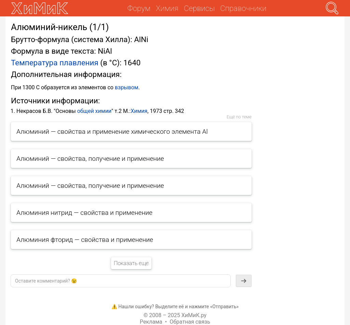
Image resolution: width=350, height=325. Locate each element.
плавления (78, 62)
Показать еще (131, 263)
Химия (139, 111)
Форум (138, 8)
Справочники (243, 8)
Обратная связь (190, 321)
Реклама (151, 321)
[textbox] (120, 281)
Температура (34, 62)
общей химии (94, 111)
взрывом (126, 87)
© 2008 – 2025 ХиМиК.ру (175, 315)
